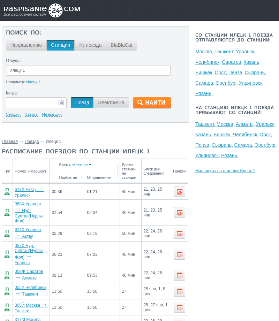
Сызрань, (256, 72)
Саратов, (232, 62)
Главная (10, 141)
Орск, (221, 72)
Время (66, 165)
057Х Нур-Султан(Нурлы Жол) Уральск (32, 251)
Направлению (26, 45)
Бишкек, (204, 72)
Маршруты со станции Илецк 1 (225, 170)
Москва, (204, 51)
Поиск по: (23, 33)
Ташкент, (225, 51)
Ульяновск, (252, 83)
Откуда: (13, 60)
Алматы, (246, 124)
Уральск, (246, 51)
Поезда (32, 141)
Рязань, (204, 93)
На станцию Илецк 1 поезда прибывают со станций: (234, 110)
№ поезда (90, 45)
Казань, (252, 62)
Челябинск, (208, 62)
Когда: (12, 93)
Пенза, (236, 72)
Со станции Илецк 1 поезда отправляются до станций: (234, 38)
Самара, (204, 83)
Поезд (82, 102)
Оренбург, (227, 83)
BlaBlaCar (122, 45)
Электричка (111, 102)
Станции (60, 45)
